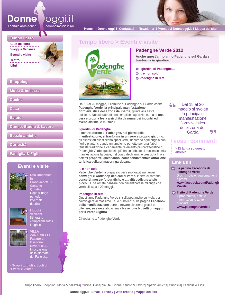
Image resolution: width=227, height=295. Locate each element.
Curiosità (175, 285)
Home (88, 29)
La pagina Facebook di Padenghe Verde (193, 170)
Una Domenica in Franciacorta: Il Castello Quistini (41, 182)
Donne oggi (106, 29)
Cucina (86, 285)
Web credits (124, 292)
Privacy (107, 292)
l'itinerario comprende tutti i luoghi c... (41, 221)
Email (96, 292)
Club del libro (20, 44)
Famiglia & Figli (193, 285)
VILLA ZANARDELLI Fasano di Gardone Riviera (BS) (40, 239)
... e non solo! (149, 73)
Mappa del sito (205, 29)
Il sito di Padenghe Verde (195, 192)
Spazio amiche (157, 285)
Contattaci (126, 29)
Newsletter (147, 29)
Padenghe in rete (152, 78)
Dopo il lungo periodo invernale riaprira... (39, 198)
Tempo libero (32, 285)
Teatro (15, 60)
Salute (106, 285)
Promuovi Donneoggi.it (175, 29)
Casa (96, 285)
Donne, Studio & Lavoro (129, 285)
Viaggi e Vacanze (22, 49)
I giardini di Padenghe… (157, 69)
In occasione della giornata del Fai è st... (39, 253)
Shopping (49, 285)
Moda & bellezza (68, 285)
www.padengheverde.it (193, 207)
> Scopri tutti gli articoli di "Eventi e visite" (29, 267)
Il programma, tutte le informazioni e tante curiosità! (191, 199)
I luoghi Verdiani (36, 212)
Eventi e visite (20, 55)
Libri (13, 65)
